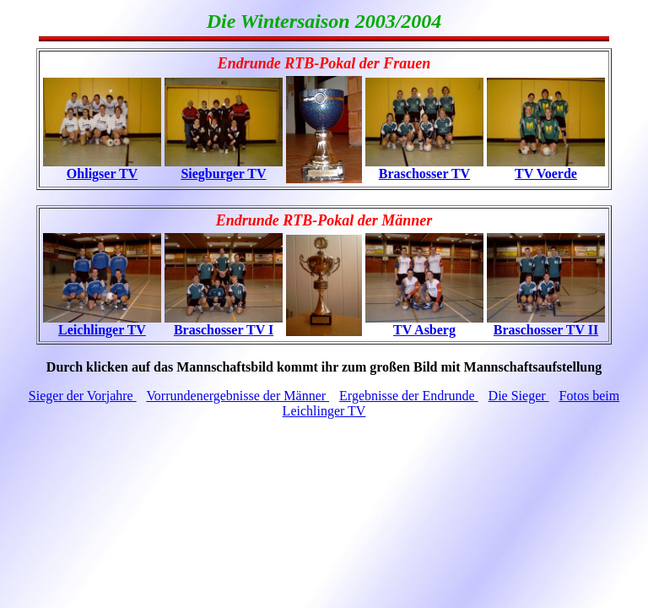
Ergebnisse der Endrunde (408, 395)
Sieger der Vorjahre (83, 395)
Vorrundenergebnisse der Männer (237, 395)
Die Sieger (519, 395)
